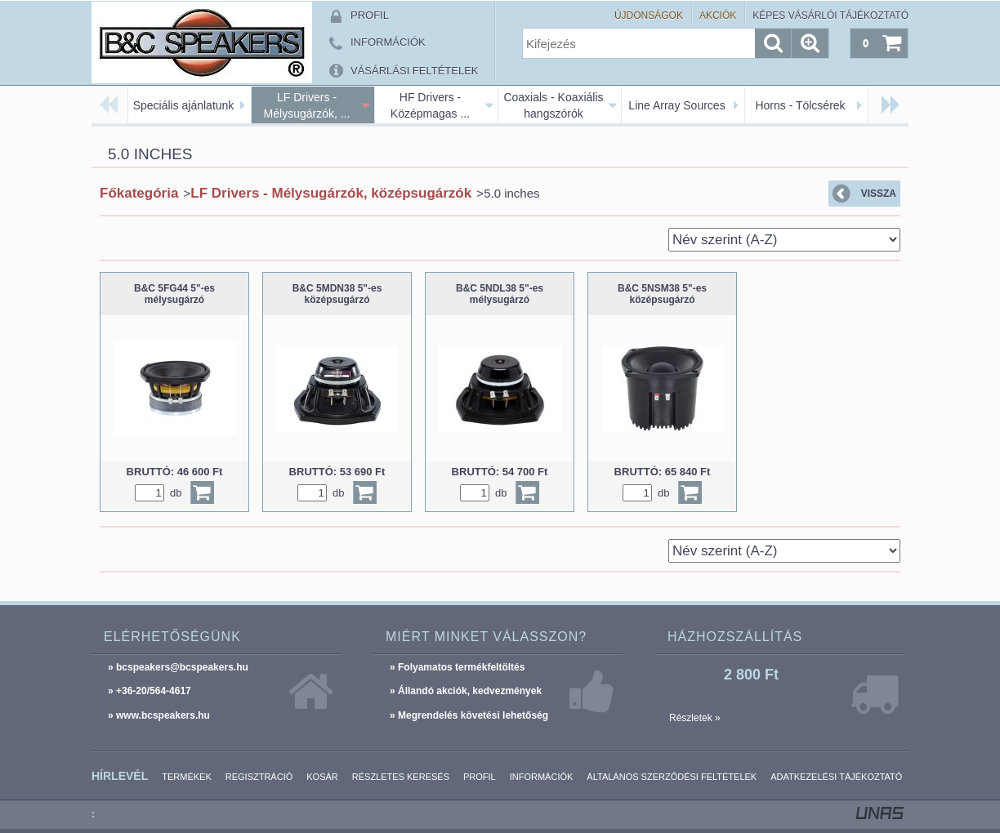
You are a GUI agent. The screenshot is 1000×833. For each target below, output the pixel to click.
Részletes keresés (400, 777)
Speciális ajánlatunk (183, 105)
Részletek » (695, 718)
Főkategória (139, 193)
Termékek (187, 777)
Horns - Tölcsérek (800, 105)
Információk (542, 777)
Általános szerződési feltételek (672, 777)
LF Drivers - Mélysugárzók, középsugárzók (330, 193)
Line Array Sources (676, 105)
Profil (479, 777)
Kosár (322, 777)
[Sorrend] (784, 240)
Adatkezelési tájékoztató (836, 777)
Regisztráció (259, 777)
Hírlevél (120, 775)
